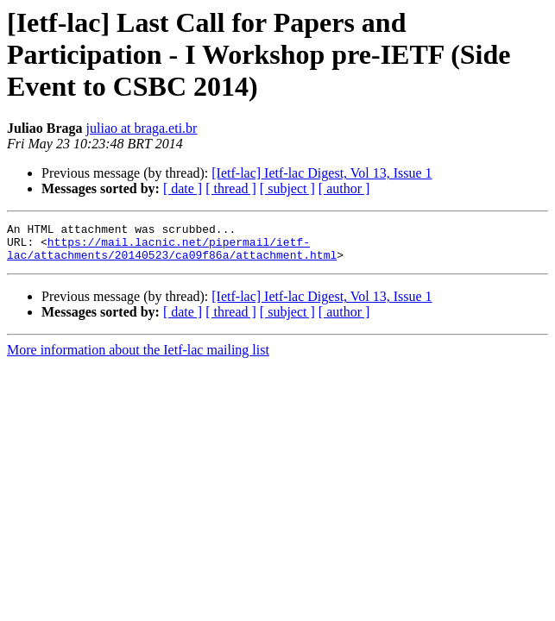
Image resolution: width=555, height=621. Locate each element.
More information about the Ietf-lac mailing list (138, 357)
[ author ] (344, 188)
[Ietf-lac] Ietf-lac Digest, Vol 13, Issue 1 (321, 173)
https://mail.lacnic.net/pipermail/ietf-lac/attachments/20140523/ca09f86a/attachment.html (172, 254)
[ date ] (182, 188)
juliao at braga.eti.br (142, 128)
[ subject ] (287, 188)
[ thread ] (230, 188)
